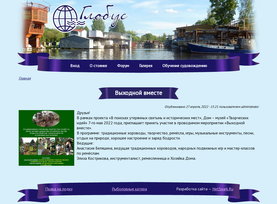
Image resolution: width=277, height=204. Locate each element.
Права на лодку (58, 188)
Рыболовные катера (129, 188)
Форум (123, 65)
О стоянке (98, 65)
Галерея (145, 65)
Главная (25, 78)
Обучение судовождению (184, 65)
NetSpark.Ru (222, 188)
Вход (75, 65)
